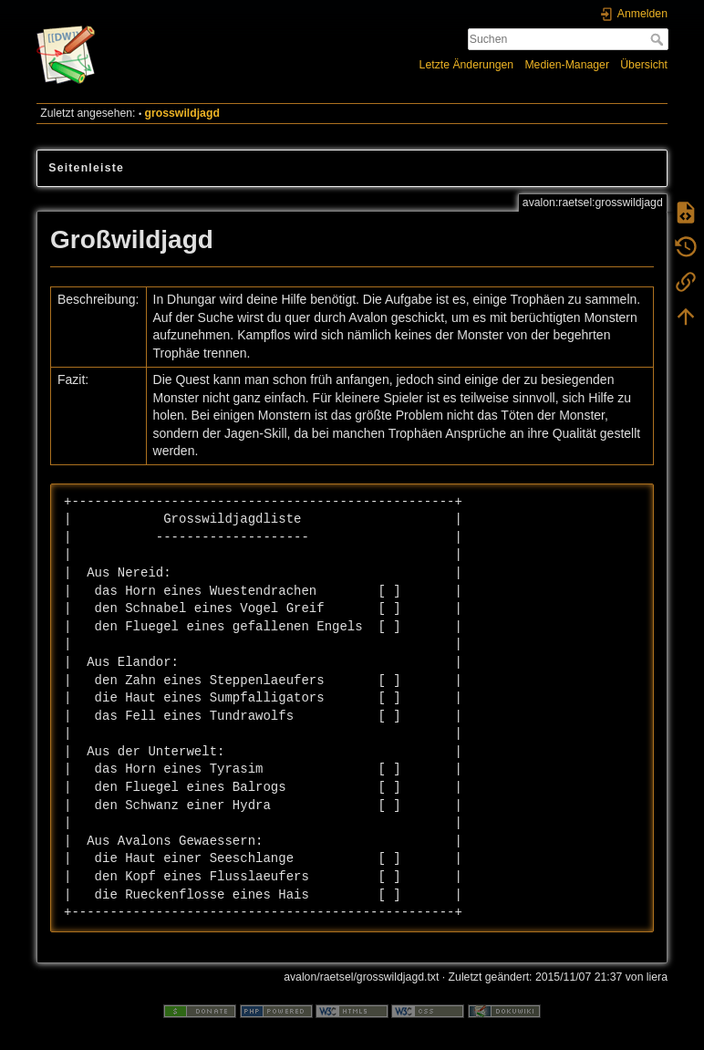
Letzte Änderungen (466, 64)
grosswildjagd (182, 113)
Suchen (659, 39)
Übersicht (644, 64)
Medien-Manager (566, 64)
